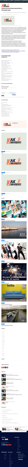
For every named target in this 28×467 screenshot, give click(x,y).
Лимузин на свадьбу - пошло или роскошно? (12, 375)
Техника (3, 353)
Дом (2, 351)
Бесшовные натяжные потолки (5, 113)
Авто (7, 374)
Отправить (3, 95)
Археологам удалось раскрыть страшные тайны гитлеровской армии (6, 80)
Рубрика (8, 12)
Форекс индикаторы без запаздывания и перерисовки (6, 110)
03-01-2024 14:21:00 (8, 193)
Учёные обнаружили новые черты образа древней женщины (6, 69)
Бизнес (3, 219)
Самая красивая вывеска (4, 104)
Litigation (5, 455)
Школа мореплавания (4, 241)
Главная (5, 12)
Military (5, 458)
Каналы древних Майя (4, 70)
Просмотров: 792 (16, 14)
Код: (1, 94)
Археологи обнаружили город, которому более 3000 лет (7, 71)
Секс (2, 349)
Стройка (3, 331)
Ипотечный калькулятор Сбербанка (5, 108)
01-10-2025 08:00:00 (8, 151)
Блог (10, 457)
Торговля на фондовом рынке (5, 114)
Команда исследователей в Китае (5, 65)
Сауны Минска (4, 415)
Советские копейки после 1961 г (5, 116)
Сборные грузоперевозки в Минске (7, 325)
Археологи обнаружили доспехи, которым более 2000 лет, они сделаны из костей (6, 76)
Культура (3, 340)
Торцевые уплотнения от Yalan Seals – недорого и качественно (10, 413)
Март (2, 103)
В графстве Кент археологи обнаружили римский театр (6, 77)
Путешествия (19, 445)
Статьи (10, 460)
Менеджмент (11, 461)
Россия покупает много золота (5, 115)
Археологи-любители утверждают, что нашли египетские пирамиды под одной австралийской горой (7, 64)
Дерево (3, 355)
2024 (2, 195)
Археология (11, 12)
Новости (3, 151)
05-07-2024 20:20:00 (8, 172)
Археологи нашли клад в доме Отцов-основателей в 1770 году (6, 66)
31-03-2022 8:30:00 (10, 374)
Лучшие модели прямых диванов (6, 304)
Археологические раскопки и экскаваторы (20, 12)
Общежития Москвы (4, 417)
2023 (2, 153)
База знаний (10, 463)
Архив (3, 333)
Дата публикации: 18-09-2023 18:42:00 (9, 14)
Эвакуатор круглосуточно (9, 383)
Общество (3, 342)
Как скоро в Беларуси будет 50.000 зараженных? (5, 106)
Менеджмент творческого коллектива (7, 262)
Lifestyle (5, 454)
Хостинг (3, 344)
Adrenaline (2, 14)
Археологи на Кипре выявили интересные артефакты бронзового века (6, 60)
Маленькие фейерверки (5, 283)
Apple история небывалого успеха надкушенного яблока (14, 379)
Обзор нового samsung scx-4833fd (9, 430)
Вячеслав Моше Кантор (4, 102)
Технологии (7, 378)
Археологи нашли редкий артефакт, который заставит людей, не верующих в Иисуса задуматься (7, 74)
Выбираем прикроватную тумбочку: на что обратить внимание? (6, 111)
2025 (2, 174)
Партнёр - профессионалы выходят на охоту (7, 112)
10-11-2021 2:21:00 (12, 378)
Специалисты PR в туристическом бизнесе (8, 220)
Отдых (10, 454)
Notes (5, 457)
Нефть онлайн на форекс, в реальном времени (7, 107)
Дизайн (10, 464)
